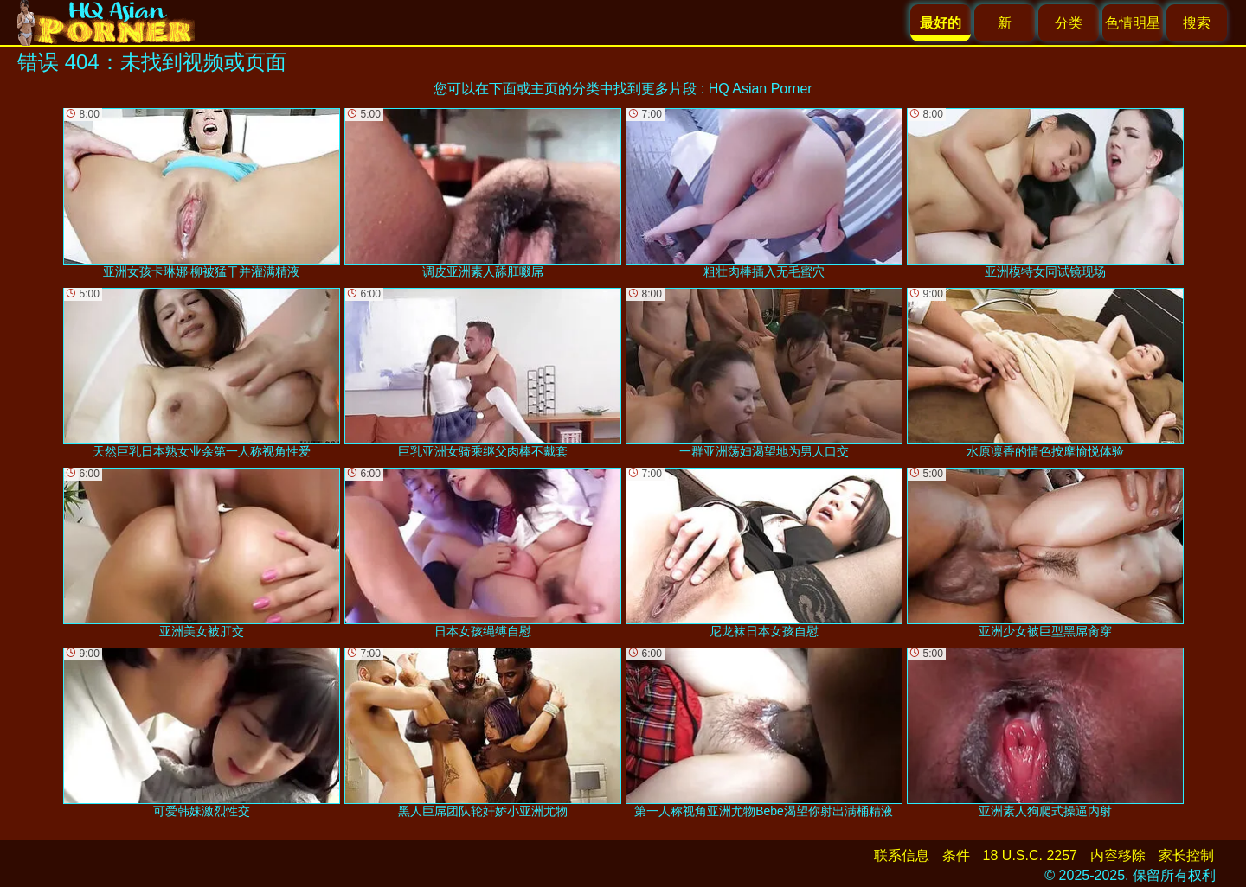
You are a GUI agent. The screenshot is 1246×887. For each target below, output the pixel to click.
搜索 (1197, 23)
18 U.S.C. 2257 (1030, 855)
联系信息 (901, 855)
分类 (1068, 23)
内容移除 (1118, 855)
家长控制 (1186, 855)
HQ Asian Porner (760, 88)
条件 (956, 855)
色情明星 (1132, 23)
